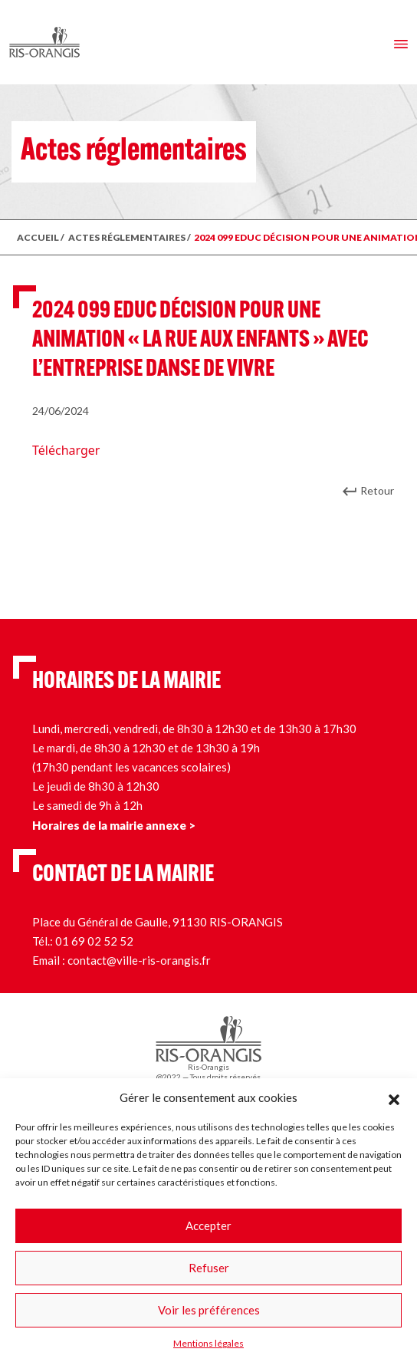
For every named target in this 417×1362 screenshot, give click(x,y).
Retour (377, 490)
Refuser (209, 1268)
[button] (394, 1097)
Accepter (208, 1225)
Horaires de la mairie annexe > (113, 825)
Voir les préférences (209, 1310)
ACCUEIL (38, 237)
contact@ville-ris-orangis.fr (139, 960)
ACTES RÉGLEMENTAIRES (127, 237)
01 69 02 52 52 (94, 941)
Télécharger (66, 450)
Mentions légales (208, 1343)
